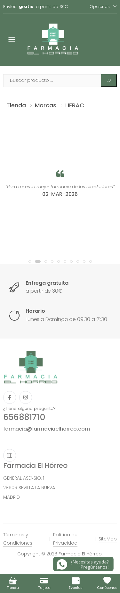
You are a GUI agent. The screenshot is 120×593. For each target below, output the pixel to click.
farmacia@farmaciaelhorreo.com (46, 428)
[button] (30, 261)
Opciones (100, 7)
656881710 (24, 417)
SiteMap (108, 539)
